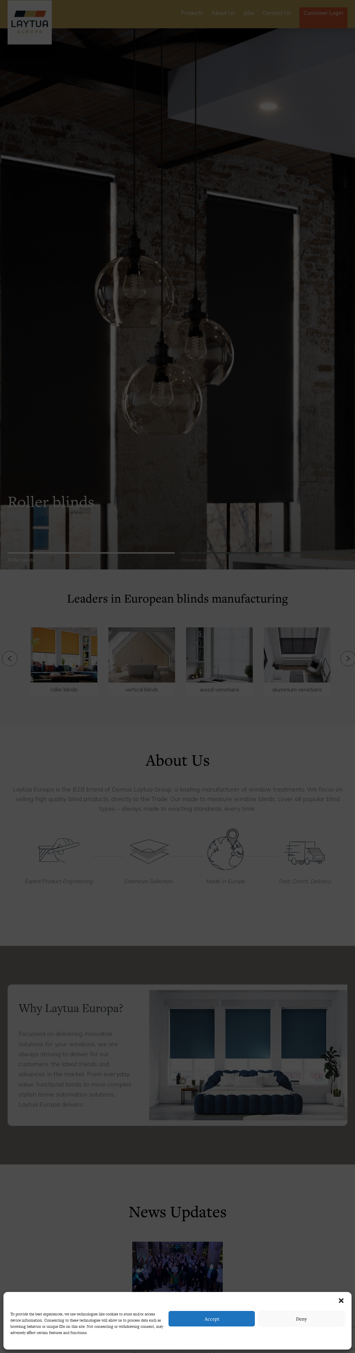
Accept (211, 1318)
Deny (301, 1318)
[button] (341, 1300)
